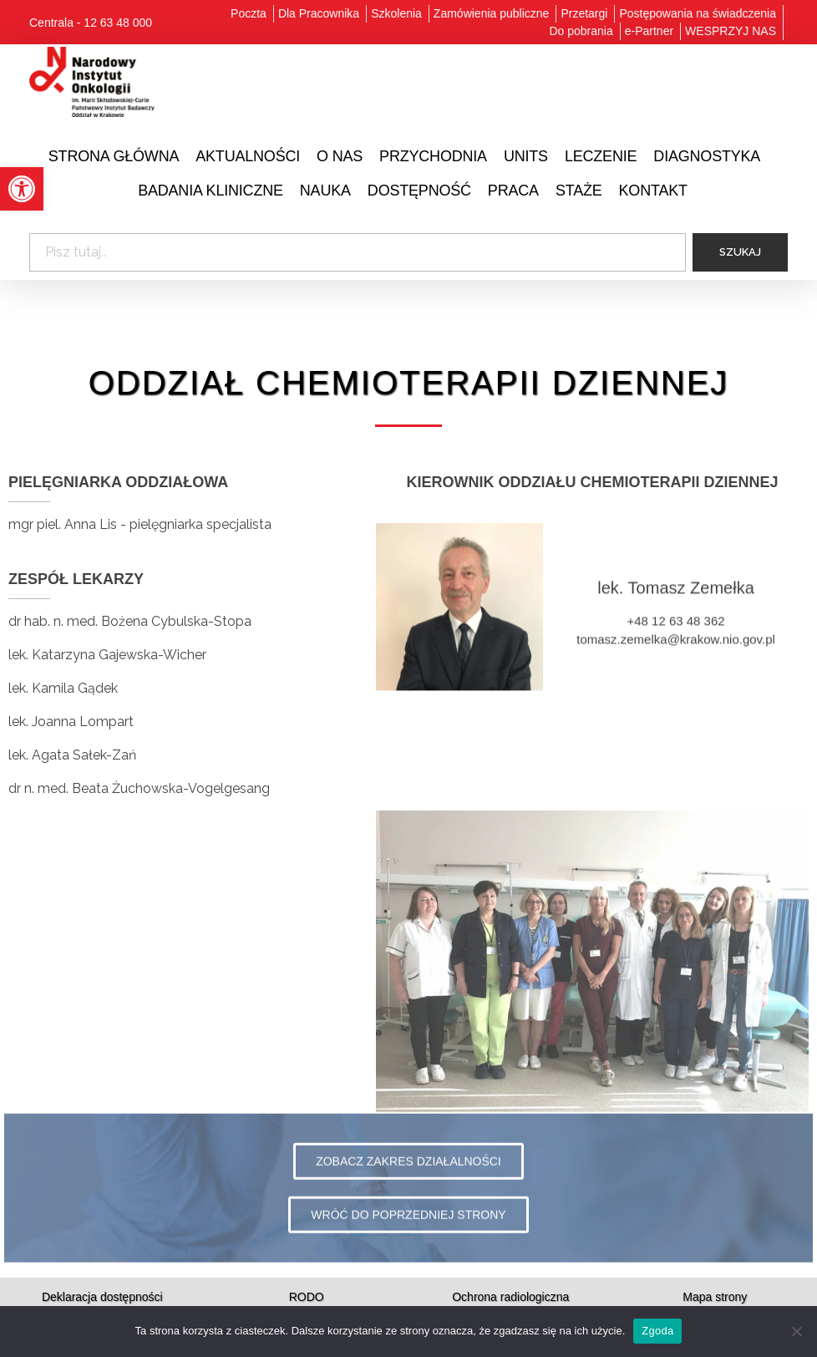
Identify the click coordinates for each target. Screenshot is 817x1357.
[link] (21, 189)
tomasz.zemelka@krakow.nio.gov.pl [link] (675, 660)
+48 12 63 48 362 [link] (675, 641)
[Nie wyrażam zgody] (796, 1331)
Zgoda (657, 1330)
